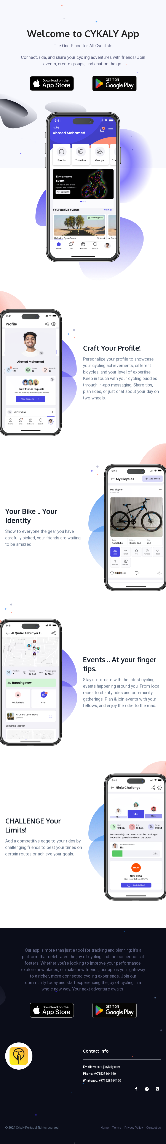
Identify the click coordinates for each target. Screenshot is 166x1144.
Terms (116, 1127)
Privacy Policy (133, 1127)
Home (105, 1127)
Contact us (153, 1127)
